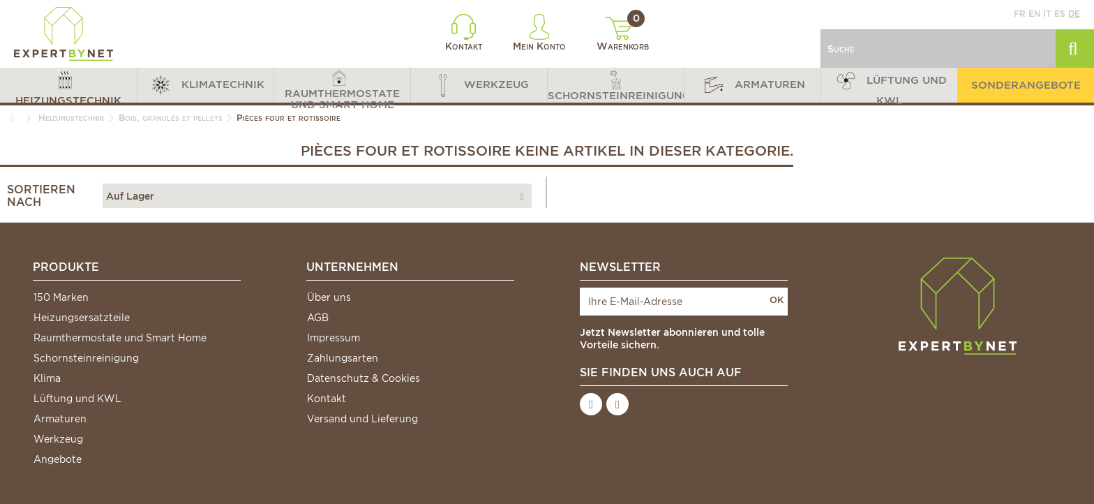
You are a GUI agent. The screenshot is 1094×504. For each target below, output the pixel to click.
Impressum (333, 337)
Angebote (57, 459)
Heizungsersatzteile (81, 317)
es (1059, 13)
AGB (318, 317)
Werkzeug (58, 439)
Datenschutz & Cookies (363, 378)
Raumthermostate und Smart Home (120, 337)
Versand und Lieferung (362, 418)
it (1047, 13)
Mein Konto (539, 33)
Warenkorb (623, 34)
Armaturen (60, 418)
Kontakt (463, 33)
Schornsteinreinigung (86, 358)
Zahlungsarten (342, 358)
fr (1020, 13)
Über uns (329, 297)
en (1034, 13)
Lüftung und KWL (77, 398)
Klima (47, 378)
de (1074, 13)
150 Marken (61, 297)
